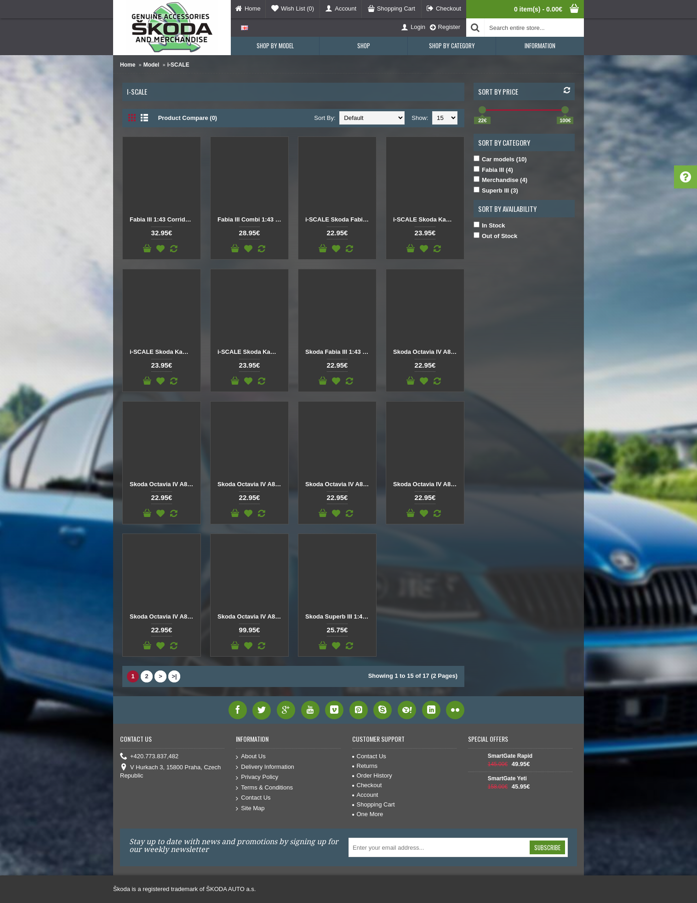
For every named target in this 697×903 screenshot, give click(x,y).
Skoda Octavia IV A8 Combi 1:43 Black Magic (338, 484)
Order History (372, 775)
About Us (250, 757)
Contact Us (253, 798)
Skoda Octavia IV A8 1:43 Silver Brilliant (251, 484)
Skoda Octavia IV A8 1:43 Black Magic (426, 351)
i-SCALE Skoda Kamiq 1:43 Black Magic (426, 219)
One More (367, 814)
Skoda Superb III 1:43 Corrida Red (338, 616)
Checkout (367, 785)
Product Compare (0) (187, 117)
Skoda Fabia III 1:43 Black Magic (338, 351)
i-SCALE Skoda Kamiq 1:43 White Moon (251, 351)
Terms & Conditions (264, 788)
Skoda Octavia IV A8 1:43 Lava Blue (163, 484)
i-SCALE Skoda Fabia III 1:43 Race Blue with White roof (338, 219)
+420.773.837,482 (149, 757)
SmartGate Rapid (510, 756)
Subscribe (547, 847)
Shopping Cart (373, 804)
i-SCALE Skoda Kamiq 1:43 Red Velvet (163, 351)
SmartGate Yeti (507, 778)
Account (365, 794)
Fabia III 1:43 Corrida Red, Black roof (163, 219)
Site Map (250, 808)
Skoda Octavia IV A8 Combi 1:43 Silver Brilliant (163, 616)
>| (174, 676)
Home (127, 65)
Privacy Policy (257, 777)
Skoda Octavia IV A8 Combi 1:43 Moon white (426, 484)
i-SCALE (178, 65)
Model (151, 65)
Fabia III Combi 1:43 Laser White (251, 219)
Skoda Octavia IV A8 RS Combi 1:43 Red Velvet (251, 616)
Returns (365, 765)
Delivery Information (265, 767)
